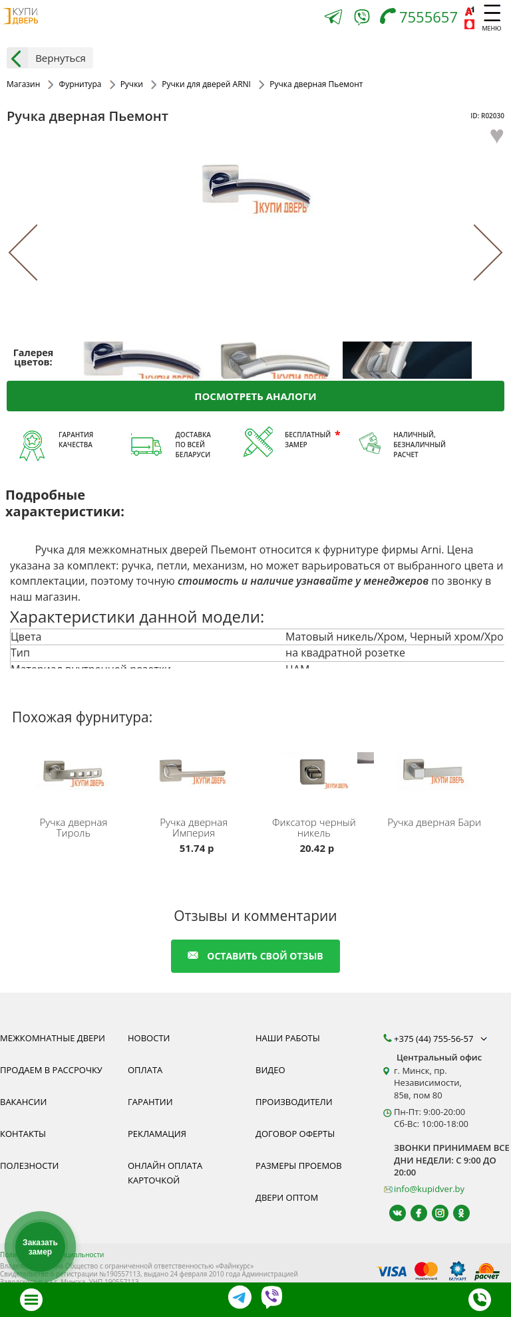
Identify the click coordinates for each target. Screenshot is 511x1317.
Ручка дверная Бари (434, 822)
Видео (270, 1070)
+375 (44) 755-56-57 (442, 1039)
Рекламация (157, 1134)
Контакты (23, 1134)
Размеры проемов (299, 1165)
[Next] (474, 252)
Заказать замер (40, 1247)
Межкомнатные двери (52, 1038)
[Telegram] (333, 18)
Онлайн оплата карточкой (165, 1173)
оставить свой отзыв (255, 956)
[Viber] (362, 19)
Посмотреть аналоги (255, 395)
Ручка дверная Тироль (73, 827)
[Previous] (37, 252)
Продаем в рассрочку (51, 1070)
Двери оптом (287, 1197)
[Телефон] (422, 18)
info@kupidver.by (429, 1189)
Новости (149, 1038)
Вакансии (23, 1102)
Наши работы (288, 1038)
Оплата (145, 1070)
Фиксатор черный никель (314, 827)
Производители (294, 1102)
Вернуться (46, 57)
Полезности (29, 1165)
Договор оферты (295, 1134)
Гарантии (150, 1102)
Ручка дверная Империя (194, 827)
